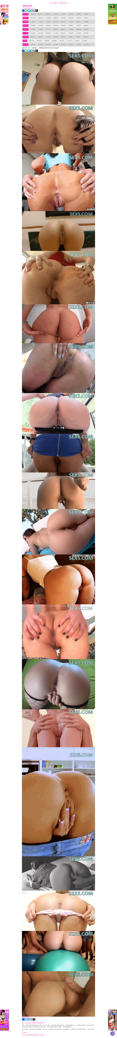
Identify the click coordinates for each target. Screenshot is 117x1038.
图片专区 (25, 25)
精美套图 (55, 37)
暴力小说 (48, 29)
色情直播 (48, 18)
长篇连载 (71, 29)
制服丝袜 (55, 18)
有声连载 (48, 37)
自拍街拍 (55, 25)
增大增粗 (48, 44)
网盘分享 (86, 37)
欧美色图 (40, 25)
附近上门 (40, 14)
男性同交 (55, 21)
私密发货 (78, 44)
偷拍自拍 (40, 18)
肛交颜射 (86, 21)
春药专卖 (86, 44)
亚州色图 (33, 25)
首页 (29, 48)
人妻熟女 (86, 18)
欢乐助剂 (71, 44)
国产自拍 (33, 18)
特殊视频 (25, 21)
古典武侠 (40, 29)
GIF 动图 (25, 33)
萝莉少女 (78, 21)
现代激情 (33, 29)
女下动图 (55, 33)
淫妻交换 (86, 29)
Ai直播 (25, 40)
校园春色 (55, 29)
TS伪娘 (71, 21)
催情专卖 (33, 44)
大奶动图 (33, 33)
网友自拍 (39, 40)
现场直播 (46, 40)
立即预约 (86, 14)
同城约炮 (33, 14)
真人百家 (62, 40)
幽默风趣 (78, 29)
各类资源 (25, 37)
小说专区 (25, 29)
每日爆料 (84, 40)
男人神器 (40, 44)
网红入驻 (31, 40)
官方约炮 (25, 14)
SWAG (33, 21)
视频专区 (25, 18)
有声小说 (33, 37)
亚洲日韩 (71, 18)
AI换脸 (40, 21)
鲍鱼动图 (40, 33)
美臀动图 (48, 33)
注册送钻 (77, 40)
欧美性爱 (78, 18)
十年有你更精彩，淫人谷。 (30, 8)
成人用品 (25, 44)
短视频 (48, 21)
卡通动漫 (63, 18)
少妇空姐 (55, 14)
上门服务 (63, 14)
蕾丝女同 (63, 21)
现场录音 (40, 37)
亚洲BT (71, 37)
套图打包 (63, 37)
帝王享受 (78, 14)
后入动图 (70, 33)
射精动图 (86, 33)
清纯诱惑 (63, 25)
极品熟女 (86, 25)
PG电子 (70, 40)
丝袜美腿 (48, 25)
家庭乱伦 (63, 29)
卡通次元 (78, 25)
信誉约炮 (71, 14)
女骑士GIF (63, 33)
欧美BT (78, 37)
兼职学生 (48, 14)
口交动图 (78, 33)
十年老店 (55, 44)
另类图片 (71, 25)
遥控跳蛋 (54, 40)
